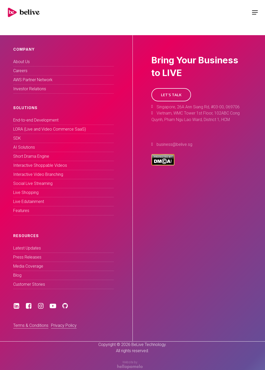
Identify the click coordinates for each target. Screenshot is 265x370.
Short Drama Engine (31, 156)
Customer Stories (29, 284)
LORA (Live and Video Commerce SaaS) (49, 129)
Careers (20, 70)
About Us (21, 61)
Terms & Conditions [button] (30, 325)
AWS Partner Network (33, 79)
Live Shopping (26, 192)
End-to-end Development (35, 120)
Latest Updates (27, 248)
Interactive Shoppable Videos (40, 165)
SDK (17, 138)
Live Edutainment (28, 201)
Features (21, 210)
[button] (171, 94)
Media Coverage (28, 266)
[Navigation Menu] (255, 12)
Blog (17, 275)
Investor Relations (29, 88)
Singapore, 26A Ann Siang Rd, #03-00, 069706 (198, 106)
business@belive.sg (174, 144)
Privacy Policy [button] (64, 325)
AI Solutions (24, 147)
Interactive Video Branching (38, 174)
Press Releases (27, 257)
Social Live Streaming (33, 183)
